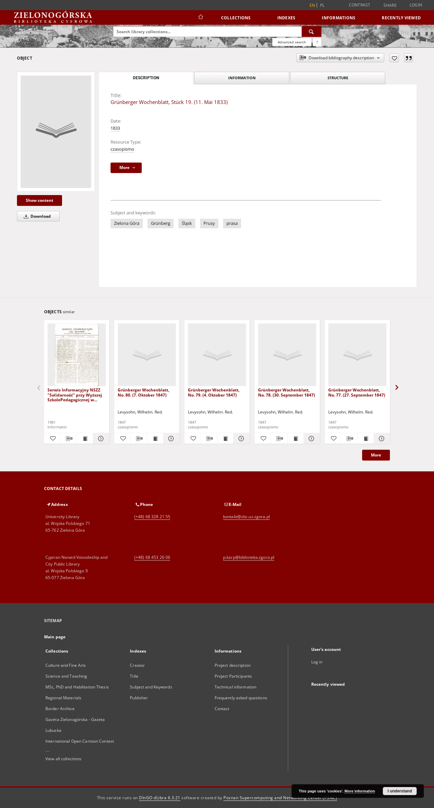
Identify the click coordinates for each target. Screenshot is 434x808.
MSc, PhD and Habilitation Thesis (77, 687)
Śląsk (187, 223)
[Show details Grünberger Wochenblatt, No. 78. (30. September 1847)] (311, 438)
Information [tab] (242, 77)
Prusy (209, 223)
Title (134, 676)
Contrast (360, 5)
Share (390, 5)
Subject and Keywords (151, 687)
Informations (338, 18)
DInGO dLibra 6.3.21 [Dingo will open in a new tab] (159, 798)
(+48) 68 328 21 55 (152, 516)
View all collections (63, 759)
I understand (400, 791)
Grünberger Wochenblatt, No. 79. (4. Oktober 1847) (213, 392)
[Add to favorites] (394, 58)
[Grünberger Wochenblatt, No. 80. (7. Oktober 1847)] (147, 355)
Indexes (286, 18)
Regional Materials (63, 698)
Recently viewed (401, 18)
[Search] (311, 31)
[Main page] (200, 17)
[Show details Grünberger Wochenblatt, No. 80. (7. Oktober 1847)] (170, 438)
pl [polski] (322, 5)
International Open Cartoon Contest (79, 741)
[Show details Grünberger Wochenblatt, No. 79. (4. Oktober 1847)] (241, 438)
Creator (137, 665)
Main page (54, 637)
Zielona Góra (126, 223)
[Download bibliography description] (68, 438)
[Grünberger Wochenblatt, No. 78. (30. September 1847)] (287, 355)
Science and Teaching (66, 676)
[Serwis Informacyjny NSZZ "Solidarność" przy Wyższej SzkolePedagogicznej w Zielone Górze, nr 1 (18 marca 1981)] (76, 355)
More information (359, 791)
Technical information (236, 687)
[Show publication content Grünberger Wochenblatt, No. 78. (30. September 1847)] (295, 438)
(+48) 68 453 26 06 (152, 557)
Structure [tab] (338, 77)
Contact (222, 708)
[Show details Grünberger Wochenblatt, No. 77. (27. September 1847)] (381, 438)
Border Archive (60, 708)
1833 (115, 128)
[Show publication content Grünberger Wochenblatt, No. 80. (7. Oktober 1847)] (155, 438)
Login (416, 5)
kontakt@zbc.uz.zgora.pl (246, 516)
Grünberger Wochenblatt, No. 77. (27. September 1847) (356, 392)
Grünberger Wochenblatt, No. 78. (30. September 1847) (286, 392)
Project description (233, 665)
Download (36, 216)
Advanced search (292, 42)
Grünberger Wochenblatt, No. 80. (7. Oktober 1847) (143, 392)
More (376, 455)
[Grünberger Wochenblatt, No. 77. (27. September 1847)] (357, 355)
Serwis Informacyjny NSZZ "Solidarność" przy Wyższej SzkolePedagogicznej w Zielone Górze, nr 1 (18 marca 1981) (76, 394)
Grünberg (160, 223)
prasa (232, 223)
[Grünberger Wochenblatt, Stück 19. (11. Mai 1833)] (56, 132)
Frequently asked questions (241, 698)
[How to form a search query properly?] (317, 42)
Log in (317, 662)
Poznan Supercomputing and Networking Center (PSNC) (280, 798)
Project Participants (233, 676)
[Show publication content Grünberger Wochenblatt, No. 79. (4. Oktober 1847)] (225, 438)
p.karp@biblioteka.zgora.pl (248, 557)
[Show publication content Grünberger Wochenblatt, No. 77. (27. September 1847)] (366, 438)
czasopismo (122, 149)
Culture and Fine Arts (65, 665)
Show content (39, 200)
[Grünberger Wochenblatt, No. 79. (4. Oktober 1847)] (217, 355)
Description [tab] (146, 78)
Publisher (139, 698)
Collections (236, 18)
